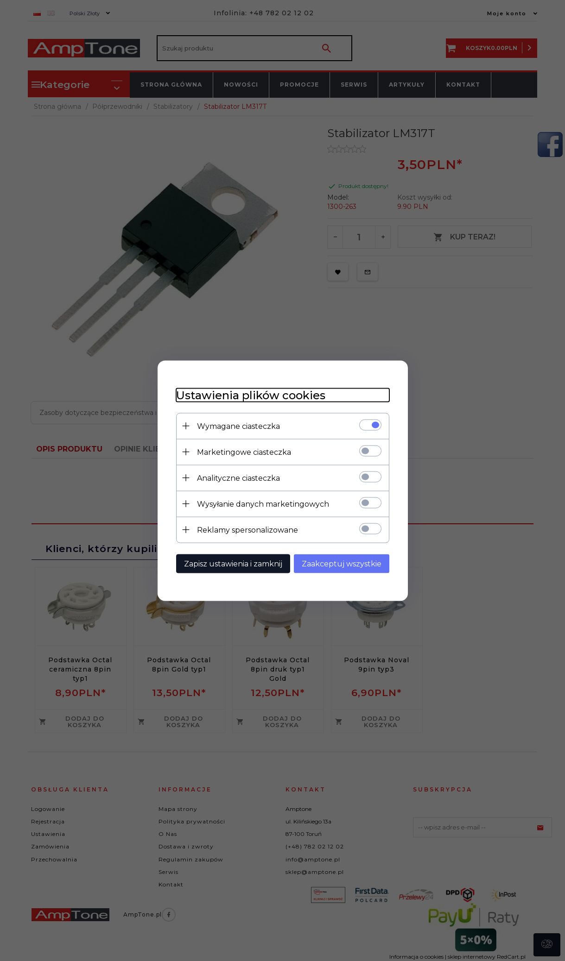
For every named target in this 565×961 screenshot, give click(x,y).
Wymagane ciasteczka (238, 425)
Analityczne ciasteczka (238, 477)
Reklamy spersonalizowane (247, 529)
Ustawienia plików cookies (250, 395)
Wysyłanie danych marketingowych (263, 503)
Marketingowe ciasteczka (244, 451)
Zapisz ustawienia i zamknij (233, 563)
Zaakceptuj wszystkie (341, 563)
